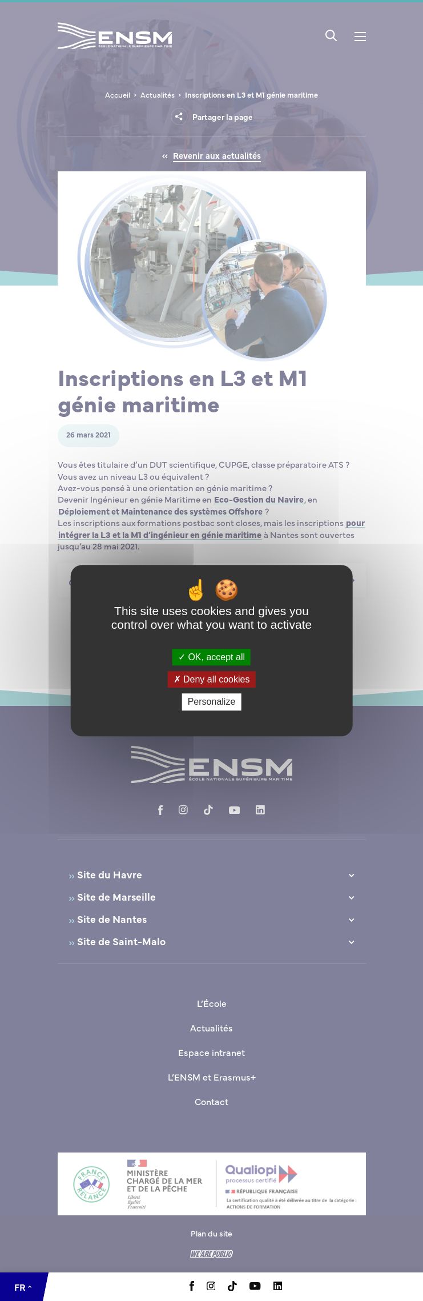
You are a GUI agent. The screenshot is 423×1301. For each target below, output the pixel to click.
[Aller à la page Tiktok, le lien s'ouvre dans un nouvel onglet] (232, 1287)
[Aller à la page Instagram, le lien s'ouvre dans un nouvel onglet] (211, 1286)
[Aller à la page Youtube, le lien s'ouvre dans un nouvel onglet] (254, 1286)
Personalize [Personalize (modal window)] (212, 702)
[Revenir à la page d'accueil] (115, 51)
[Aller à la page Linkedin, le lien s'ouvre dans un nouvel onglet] (278, 1286)
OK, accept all (211, 657)
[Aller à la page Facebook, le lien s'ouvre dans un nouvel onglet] (192, 1287)
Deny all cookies (212, 679)
